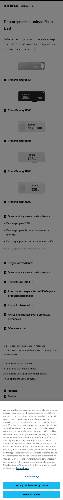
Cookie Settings (31, 479)
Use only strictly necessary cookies (31, 488)
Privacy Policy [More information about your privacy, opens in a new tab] (22, 471)
